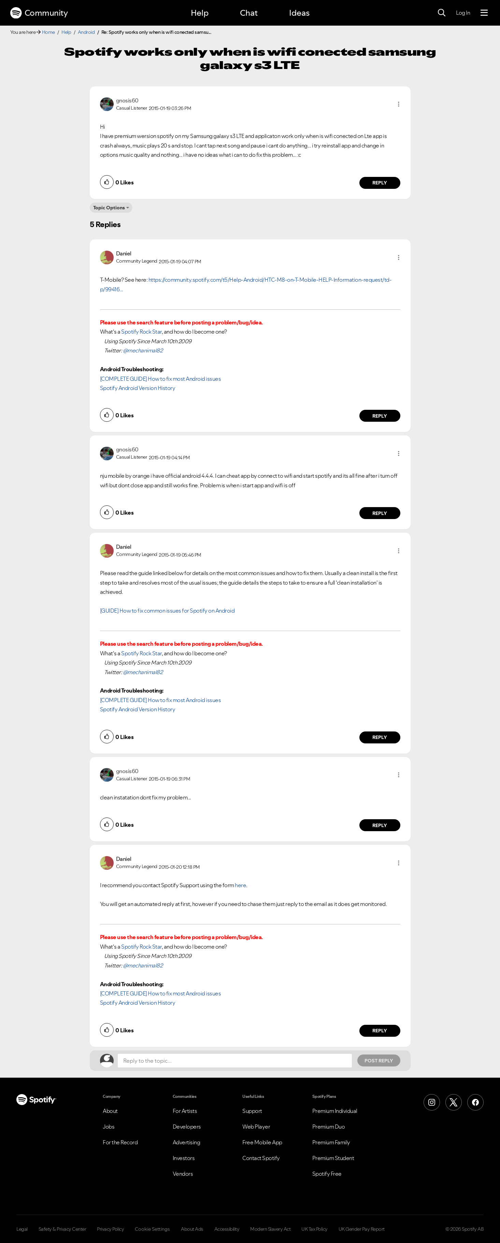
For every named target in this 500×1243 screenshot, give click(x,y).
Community (39, 13)
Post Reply (379, 1060)
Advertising (186, 1142)
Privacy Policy (110, 1229)
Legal (22, 1229)
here (240, 885)
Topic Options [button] (109, 207)
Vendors (183, 1173)
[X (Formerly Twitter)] (453, 1102)
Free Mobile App (262, 1142)
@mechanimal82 (143, 350)
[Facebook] (475, 1102)
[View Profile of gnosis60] (127, 100)
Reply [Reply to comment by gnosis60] (379, 182)
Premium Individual (334, 1111)
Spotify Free (327, 1173)
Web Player (256, 1126)
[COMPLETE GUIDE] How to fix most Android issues (160, 378)
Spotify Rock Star (141, 331)
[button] (399, 104)
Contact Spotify (261, 1158)
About (110, 1111)
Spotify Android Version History (137, 388)
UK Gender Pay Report (362, 1229)
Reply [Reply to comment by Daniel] (379, 416)
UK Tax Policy (314, 1229)
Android (86, 32)
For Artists (185, 1111)
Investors (184, 1158)
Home (48, 32)
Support (252, 1111)
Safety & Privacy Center (62, 1229)
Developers (187, 1126)
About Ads (192, 1229)
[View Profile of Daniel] (123, 253)
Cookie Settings (152, 1229)
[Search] (441, 13)
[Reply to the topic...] (235, 1060)
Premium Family (331, 1142)
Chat (249, 12)
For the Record (120, 1142)
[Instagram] (432, 1102)
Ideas (299, 12)
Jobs (108, 1126)
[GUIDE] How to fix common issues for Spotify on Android (167, 610)
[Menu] (484, 13)
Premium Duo (328, 1126)
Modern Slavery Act (270, 1229)
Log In (463, 12)
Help (200, 12)
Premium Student (333, 1158)
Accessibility (227, 1229)
